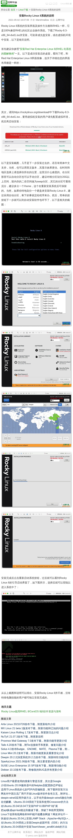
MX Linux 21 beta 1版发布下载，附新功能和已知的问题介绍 (35, 728)
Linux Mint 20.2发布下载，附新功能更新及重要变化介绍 (32, 753)
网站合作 (38, 832)
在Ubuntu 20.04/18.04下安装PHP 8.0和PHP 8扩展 (29, 806)
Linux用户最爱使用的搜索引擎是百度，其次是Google (31, 781)
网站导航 (60, 832)
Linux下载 (23, 9)
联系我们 (27, 832)
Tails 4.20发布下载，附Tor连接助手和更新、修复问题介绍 (33, 745)
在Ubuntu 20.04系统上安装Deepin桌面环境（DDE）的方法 (34, 822)
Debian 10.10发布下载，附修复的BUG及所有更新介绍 (31, 769)
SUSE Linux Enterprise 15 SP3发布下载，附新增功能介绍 (33, 765)
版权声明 (49, 832)
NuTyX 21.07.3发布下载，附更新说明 (22, 736)
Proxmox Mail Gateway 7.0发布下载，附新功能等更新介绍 (34, 740)
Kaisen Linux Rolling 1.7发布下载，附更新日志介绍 (30, 732)
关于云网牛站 (14, 832)
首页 (13, 9)
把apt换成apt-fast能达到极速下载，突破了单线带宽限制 (32, 810)
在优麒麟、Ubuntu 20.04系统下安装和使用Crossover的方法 (34, 802)
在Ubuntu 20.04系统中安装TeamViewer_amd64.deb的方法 (34, 826)
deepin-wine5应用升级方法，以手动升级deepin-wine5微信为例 (36, 797)
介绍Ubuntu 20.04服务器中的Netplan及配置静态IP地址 (32, 785)
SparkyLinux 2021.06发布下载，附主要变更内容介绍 (30, 761)
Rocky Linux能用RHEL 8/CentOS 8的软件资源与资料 (31, 711)
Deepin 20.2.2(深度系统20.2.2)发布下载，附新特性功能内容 (35, 757)
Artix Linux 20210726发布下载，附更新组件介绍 (28, 724)
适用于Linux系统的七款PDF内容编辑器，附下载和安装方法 (34, 789)
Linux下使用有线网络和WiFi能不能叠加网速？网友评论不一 (34, 814)
